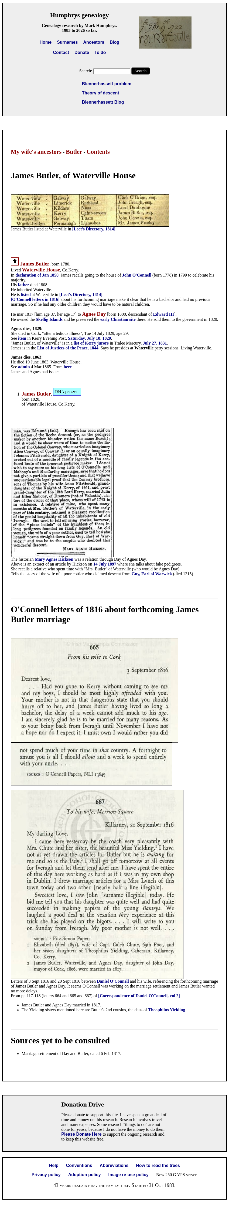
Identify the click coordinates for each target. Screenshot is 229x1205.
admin (24, 367)
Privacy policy (46, 1174)
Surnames (67, 42)
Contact (61, 52)
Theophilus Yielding (166, 1009)
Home (46, 42)
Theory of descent (100, 93)
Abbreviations (114, 1165)
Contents (98, 151)
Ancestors (93, 42)
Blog (114, 42)
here (68, 367)
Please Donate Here (81, 1134)
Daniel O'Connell (113, 981)
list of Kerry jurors (91, 343)
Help (54, 1165)
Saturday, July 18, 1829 (89, 338)
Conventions (79, 1165)
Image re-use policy (128, 1174)
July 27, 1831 (155, 343)
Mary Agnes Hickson (54, 559)
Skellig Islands (49, 319)
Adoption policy (84, 1174)
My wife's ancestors (36, 151)
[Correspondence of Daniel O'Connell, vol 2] (139, 995)
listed (26, 294)
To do (100, 52)
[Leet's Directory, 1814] (93, 229)
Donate (81, 52)
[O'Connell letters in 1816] (35, 299)
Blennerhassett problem (106, 83)
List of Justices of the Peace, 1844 (67, 348)
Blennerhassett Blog (103, 102)
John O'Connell (136, 275)
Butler (74, 151)
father (23, 284)
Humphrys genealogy (79, 15)
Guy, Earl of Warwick (152, 573)
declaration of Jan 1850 (37, 275)
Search (140, 71)
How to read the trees (158, 1165)
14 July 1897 (104, 564)
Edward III (163, 314)
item (22, 338)
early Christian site (118, 319)
